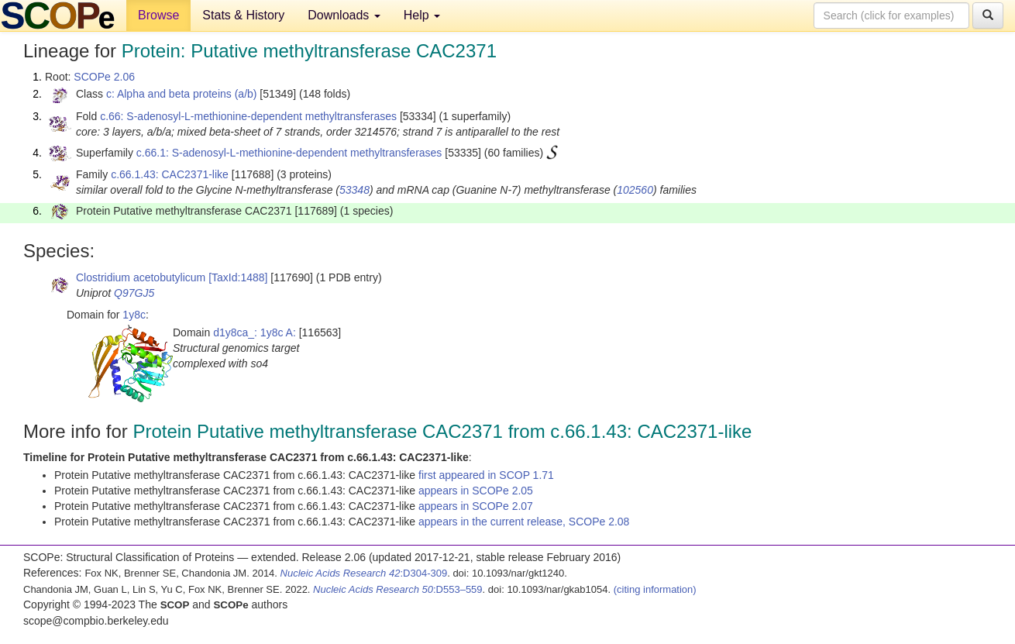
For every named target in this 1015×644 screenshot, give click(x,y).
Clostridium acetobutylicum (140, 277)
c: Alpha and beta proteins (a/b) (181, 94)
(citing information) (655, 589)
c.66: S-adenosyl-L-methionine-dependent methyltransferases (248, 116)
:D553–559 (398, 589)
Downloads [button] (344, 15)
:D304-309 (364, 573)
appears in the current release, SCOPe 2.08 (523, 521)
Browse (158, 15)
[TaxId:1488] (237, 277)
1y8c (134, 314)
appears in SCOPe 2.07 (475, 506)
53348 (354, 190)
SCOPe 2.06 (104, 77)
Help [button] (422, 15)
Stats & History (243, 15)
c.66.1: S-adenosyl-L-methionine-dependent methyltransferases (289, 152)
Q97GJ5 (134, 293)
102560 (635, 190)
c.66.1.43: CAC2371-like (170, 174)
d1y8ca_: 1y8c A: (254, 332)
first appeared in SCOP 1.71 (486, 475)
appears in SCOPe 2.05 (475, 490)
